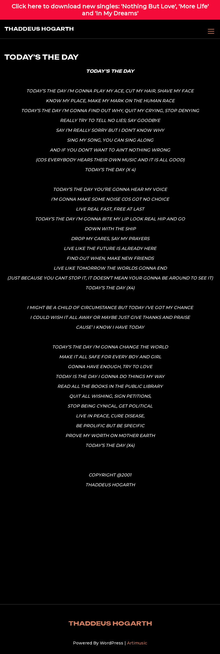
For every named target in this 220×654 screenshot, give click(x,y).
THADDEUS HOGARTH (39, 29)
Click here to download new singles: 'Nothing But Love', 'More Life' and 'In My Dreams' (110, 10)
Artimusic (137, 643)
